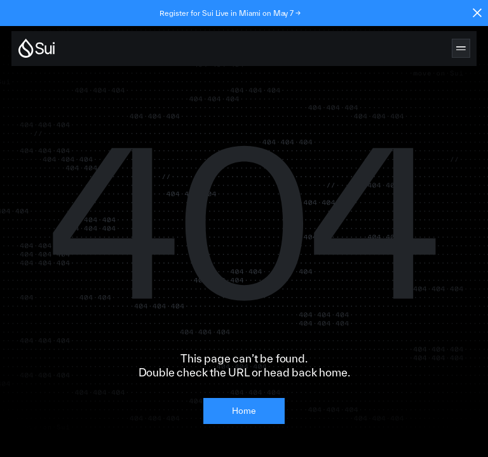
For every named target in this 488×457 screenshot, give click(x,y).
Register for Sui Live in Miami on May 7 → (230, 13)
